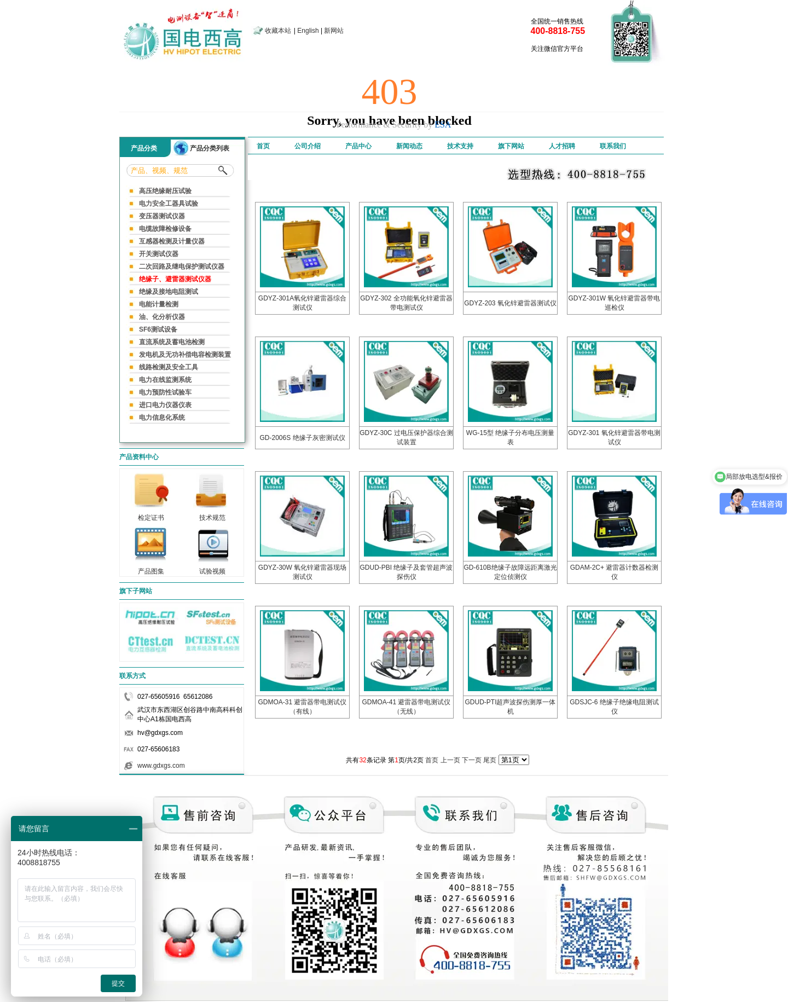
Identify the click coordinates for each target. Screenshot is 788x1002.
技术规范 (212, 514)
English (307, 30)
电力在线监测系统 (165, 380)
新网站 (334, 30)
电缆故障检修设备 (165, 229)
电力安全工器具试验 (168, 203)
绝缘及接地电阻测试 (168, 292)
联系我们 (613, 146)
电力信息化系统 (162, 417)
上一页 (450, 760)
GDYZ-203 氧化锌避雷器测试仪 (510, 303)
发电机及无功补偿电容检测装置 (185, 354)
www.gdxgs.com (161, 765)
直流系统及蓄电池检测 (172, 342)
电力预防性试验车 (165, 392)
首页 (263, 146)
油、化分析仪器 (162, 317)
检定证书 (151, 514)
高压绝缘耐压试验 (165, 191)
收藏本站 (278, 30)
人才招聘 (562, 146)
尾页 (489, 760)
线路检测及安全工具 (168, 367)
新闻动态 (409, 146)
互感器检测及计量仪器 (172, 241)
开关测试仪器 (158, 254)
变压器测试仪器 (162, 216)
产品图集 (151, 568)
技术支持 (460, 146)
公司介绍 (307, 146)
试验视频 (212, 568)
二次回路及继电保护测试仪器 (181, 266)
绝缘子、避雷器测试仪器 (175, 279)
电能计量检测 (158, 304)
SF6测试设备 (158, 329)
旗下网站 (511, 146)
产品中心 (358, 146)
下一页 (472, 760)
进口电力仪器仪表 (165, 405)
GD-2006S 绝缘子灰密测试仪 (302, 438)
